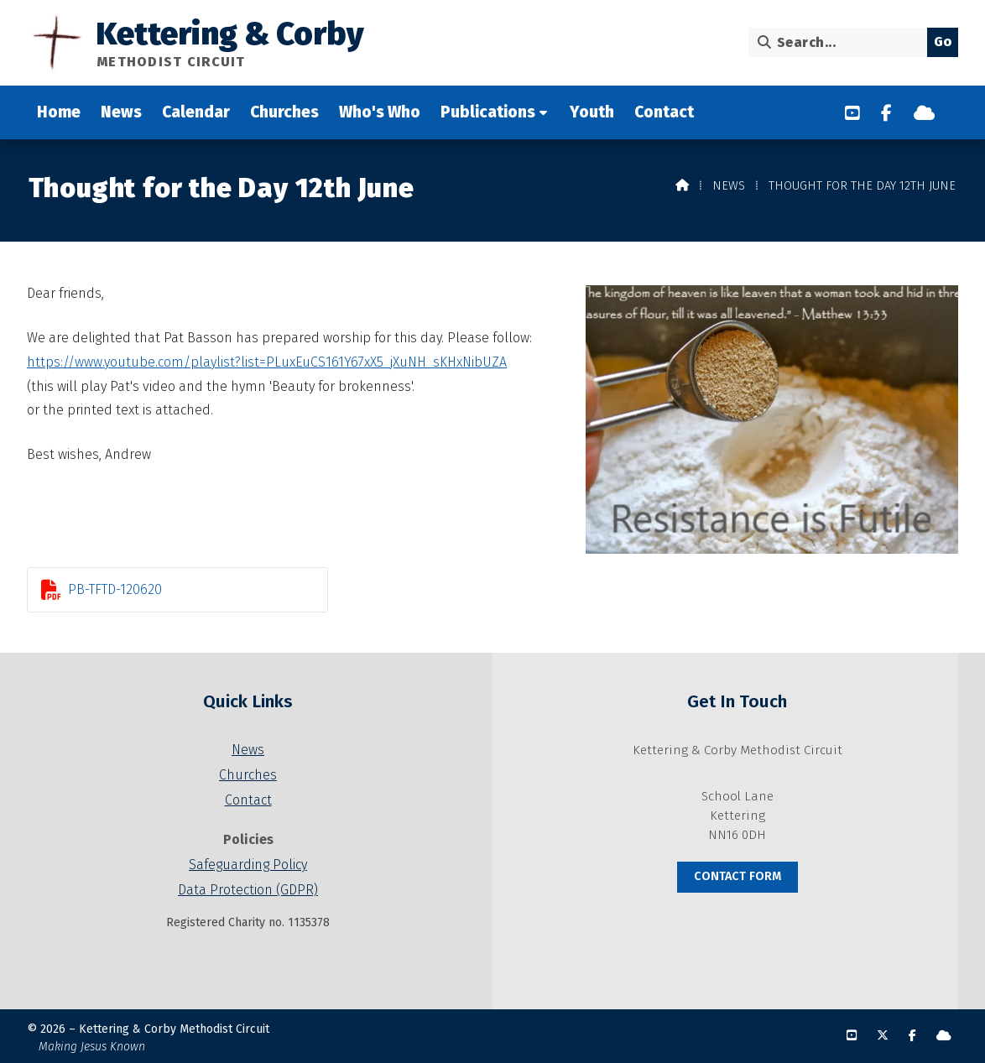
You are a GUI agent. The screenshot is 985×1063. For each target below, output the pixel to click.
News (728, 186)
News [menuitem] (121, 112)
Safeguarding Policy (248, 865)
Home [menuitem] (59, 112)
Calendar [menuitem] (196, 112)
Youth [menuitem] (592, 112)
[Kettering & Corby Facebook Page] (886, 114)
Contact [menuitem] (664, 112)
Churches (248, 775)
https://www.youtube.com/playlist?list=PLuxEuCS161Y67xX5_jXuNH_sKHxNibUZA (267, 362)
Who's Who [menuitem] (379, 112)
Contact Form (737, 876)
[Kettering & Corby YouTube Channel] (852, 114)
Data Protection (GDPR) (248, 890)
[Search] (842, 42)
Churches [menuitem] (284, 112)
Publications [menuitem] (487, 112)
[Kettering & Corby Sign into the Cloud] (924, 114)
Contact (248, 800)
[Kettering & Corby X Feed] (883, 1036)
